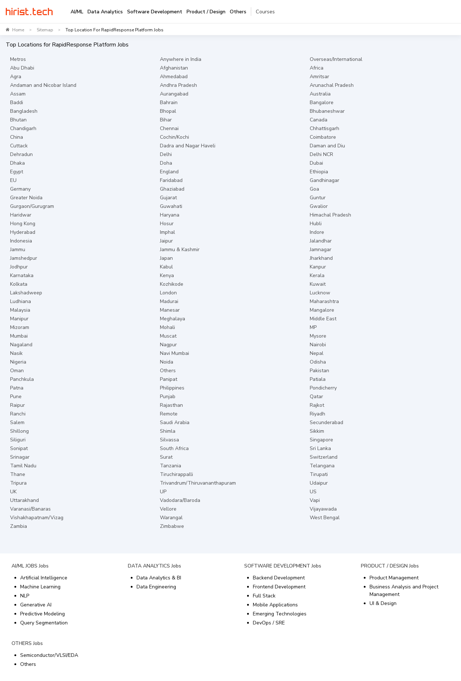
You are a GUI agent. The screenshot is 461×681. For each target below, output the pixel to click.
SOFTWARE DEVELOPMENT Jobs (282, 565)
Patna (16, 387)
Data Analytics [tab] (105, 11)
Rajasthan (171, 405)
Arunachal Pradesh (332, 85)
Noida (166, 362)
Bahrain (169, 102)
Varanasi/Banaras (30, 509)
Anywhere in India (180, 59)
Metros (18, 59)
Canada (318, 119)
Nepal (316, 353)
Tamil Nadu (23, 465)
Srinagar (20, 457)
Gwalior (319, 206)
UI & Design (383, 603)
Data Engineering (156, 586)
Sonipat (19, 448)
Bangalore (322, 102)
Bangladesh (23, 111)
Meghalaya (172, 318)
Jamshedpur (23, 258)
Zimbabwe (172, 526)
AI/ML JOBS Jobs (30, 565)
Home (18, 30)
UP (163, 491)
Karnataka (21, 275)
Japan (166, 258)
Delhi (166, 154)
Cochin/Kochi (174, 137)
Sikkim (317, 431)
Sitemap (45, 30)
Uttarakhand (24, 500)
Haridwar (20, 215)
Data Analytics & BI (158, 577)
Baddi (16, 102)
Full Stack (264, 595)
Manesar (170, 310)
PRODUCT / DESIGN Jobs (390, 565)
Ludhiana (20, 301)
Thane (17, 474)
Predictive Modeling (42, 613)
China (16, 137)
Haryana (169, 215)
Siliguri (18, 439)
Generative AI (36, 604)
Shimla (167, 431)
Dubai (316, 163)
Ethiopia (319, 171)
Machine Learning (40, 586)
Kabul (166, 266)
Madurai (169, 301)
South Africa (174, 448)
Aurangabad (174, 93)
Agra (15, 76)
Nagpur (168, 344)
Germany (20, 189)
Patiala (318, 379)
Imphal (167, 232)
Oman (17, 370)
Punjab (167, 396)
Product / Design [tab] (206, 11)
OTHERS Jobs (27, 643)
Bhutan (18, 119)
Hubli (316, 223)
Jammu (17, 249)
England (169, 171)
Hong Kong (22, 223)
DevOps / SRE (269, 622)
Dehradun (21, 154)
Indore (317, 232)
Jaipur (166, 240)
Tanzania (170, 465)
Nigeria (18, 362)
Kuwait (318, 284)
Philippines (172, 387)
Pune (16, 396)
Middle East (323, 318)
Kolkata (18, 284)
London (168, 292)
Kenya (167, 275)
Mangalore (322, 310)
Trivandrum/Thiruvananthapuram (198, 483)
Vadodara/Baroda (180, 500)
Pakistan (319, 370)
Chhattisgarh (324, 128)
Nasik (16, 353)
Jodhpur (19, 266)
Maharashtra (324, 301)
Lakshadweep (26, 292)
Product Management (394, 577)
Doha (166, 163)
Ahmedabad (174, 76)
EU (13, 180)
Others (168, 370)
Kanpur (318, 266)
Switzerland (323, 457)
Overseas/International (336, 59)
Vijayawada (323, 509)
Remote (169, 413)
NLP (24, 595)
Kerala (317, 275)
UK (13, 491)
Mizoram (19, 327)
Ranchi (18, 413)
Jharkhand (321, 258)
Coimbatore (323, 137)
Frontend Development (279, 586)
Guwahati (171, 206)
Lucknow (320, 292)
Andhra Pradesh (178, 85)
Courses (265, 11)
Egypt (16, 171)
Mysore (318, 336)
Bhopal (168, 111)
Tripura (18, 483)
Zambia (18, 526)
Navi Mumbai (174, 353)
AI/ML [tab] (77, 11)
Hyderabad (22, 232)
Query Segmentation (44, 622)
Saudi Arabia (174, 422)
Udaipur (319, 483)
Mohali (167, 327)
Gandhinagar (324, 180)
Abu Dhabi (22, 67)
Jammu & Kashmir (180, 249)
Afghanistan (174, 67)
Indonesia (21, 240)
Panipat (168, 379)
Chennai (169, 128)
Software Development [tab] (154, 11)
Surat (166, 457)
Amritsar (319, 76)
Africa (316, 67)
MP (313, 327)
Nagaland (21, 344)
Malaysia (20, 310)
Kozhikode (171, 284)
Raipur (17, 405)
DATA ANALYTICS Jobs (154, 565)
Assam (18, 93)
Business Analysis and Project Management (404, 590)
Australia (320, 93)
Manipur (19, 318)
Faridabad (171, 180)
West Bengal (325, 517)
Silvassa (169, 439)
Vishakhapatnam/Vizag (36, 517)
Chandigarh (23, 128)
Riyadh (317, 413)
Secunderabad (326, 422)
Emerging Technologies (279, 613)
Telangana (322, 465)
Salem (17, 422)
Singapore (321, 439)
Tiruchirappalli (176, 474)
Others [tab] (238, 11)
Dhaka (17, 163)
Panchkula (22, 379)
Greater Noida (26, 197)
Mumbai (19, 336)
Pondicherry (323, 387)
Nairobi (318, 344)
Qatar (316, 396)
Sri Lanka (320, 448)
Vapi (315, 500)
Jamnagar (320, 249)
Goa (314, 189)
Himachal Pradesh (330, 215)
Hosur (167, 223)
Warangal (171, 517)
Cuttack (19, 145)
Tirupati (319, 474)
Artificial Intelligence (43, 577)
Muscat (168, 336)
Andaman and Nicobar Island (43, 85)
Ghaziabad (172, 189)
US (313, 491)
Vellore (168, 509)
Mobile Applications (275, 604)
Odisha (318, 362)
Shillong (19, 431)
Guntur (318, 197)
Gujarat (168, 197)
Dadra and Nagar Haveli (187, 145)
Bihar (166, 119)
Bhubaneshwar (327, 111)
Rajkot (317, 405)
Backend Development (279, 577)
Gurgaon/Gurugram (32, 206)
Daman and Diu (327, 145)
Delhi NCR (321, 154)
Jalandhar (321, 240)
